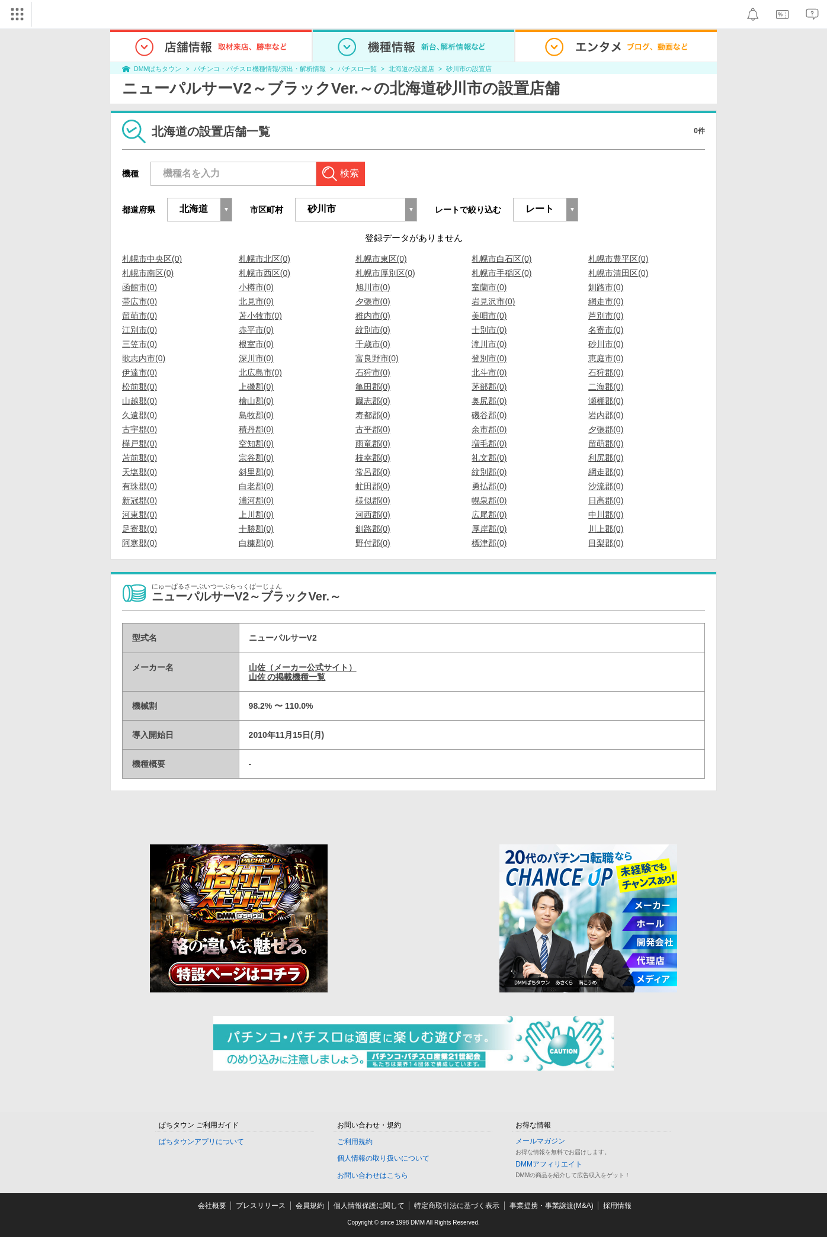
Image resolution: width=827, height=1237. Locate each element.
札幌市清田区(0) (618, 273)
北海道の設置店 (411, 68)
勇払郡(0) (489, 486)
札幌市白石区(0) (501, 259)
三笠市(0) (139, 344)
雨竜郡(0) (372, 443)
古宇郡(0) (139, 429)
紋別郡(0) (489, 472)
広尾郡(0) (489, 514)
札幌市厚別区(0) (385, 273)
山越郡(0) (139, 401)
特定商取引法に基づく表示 (456, 1205)
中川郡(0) (605, 514)
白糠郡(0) (256, 543)
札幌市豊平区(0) (618, 259)
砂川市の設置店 (469, 68)
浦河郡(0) (256, 500)
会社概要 (212, 1205)
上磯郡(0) (256, 387)
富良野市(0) (377, 358)
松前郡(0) (139, 387)
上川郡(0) (256, 514)
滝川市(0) (489, 344)
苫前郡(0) (139, 458)
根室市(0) (256, 344)
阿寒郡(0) (139, 543)
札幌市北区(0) (264, 259)
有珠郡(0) (139, 486)
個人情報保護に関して (369, 1205)
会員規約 (310, 1205)
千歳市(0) (372, 344)
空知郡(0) (256, 443)
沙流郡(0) (605, 486)
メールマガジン (540, 1141)
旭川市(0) (372, 287)
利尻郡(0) (605, 458)
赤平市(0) (256, 330)
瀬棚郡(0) (605, 401)
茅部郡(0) (489, 387)
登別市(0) (489, 358)
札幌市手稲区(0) (501, 273)
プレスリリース (261, 1205)
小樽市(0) (256, 287)
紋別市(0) (372, 330)
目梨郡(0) (605, 543)
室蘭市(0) (489, 287)
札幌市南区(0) (148, 273)
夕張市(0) (372, 301)
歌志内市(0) (143, 358)
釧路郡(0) (372, 529)
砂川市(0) (605, 344)
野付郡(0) (372, 543)
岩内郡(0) (605, 415)
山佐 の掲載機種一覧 (287, 677)
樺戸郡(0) (139, 443)
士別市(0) (489, 330)
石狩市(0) (372, 372)
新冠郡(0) (139, 500)
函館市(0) (139, 287)
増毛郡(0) (489, 443)
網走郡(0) (605, 472)
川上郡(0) (605, 529)
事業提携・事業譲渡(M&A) (551, 1205)
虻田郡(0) (372, 486)
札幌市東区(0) (381, 259)
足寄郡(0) (139, 529)
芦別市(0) (605, 315)
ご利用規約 (355, 1142)
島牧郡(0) (256, 415)
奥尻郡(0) (489, 401)
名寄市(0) (605, 330)
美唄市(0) (489, 315)
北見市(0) (256, 301)
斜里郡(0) (256, 472)
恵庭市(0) (605, 358)
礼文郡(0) (489, 458)
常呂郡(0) (372, 472)
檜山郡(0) (256, 401)
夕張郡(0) (605, 429)
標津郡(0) (489, 543)
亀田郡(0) (372, 387)
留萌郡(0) (605, 443)
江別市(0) (139, 330)
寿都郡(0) (372, 415)
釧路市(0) (605, 287)
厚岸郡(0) (489, 529)
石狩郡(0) (605, 372)
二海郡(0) (605, 387)
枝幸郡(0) (372, 458)
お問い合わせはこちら (372, 1175)
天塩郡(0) (139, 472)
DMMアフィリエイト (548, 1164)
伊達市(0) (139, 372)
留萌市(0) (139, 315)
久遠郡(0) (139, 415)
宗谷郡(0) (256, 458)
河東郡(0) (139, 514)
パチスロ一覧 (357, 68)
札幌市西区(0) (264, 273)
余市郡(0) (489, 429)
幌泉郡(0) (489, 500)
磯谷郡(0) (489, 415)
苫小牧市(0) (260, 315)
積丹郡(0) (256, 429)
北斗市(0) (489, 372)
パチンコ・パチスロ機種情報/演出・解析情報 (260, 68)
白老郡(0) (256, 486)
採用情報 (617, 1205)
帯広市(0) (139, 301)
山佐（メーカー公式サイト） (303, 667)
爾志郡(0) (372, 401)
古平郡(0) (372, 429)
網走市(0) (605, 301)
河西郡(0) (372, 514)
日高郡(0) (605, 500)
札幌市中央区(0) (152, 259)
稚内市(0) (372, 315)
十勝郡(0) (256, 529)
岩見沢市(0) (493, 301)
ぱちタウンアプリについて (201, 1142)
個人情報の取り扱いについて (383, 1158)
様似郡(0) (372, 500)
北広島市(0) (260, 372)
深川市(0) (256, 358)
